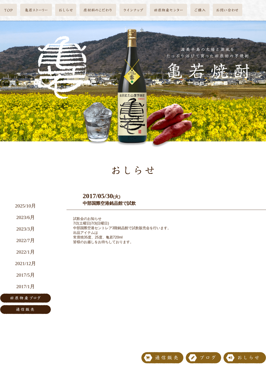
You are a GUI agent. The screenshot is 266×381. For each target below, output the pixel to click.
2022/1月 (25, 252)
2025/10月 (25, 206)
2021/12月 (25, 263)
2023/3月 (25, 229)
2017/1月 (25, 286)
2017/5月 (25, 275)
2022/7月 (25, 240)
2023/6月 (25, 217)
